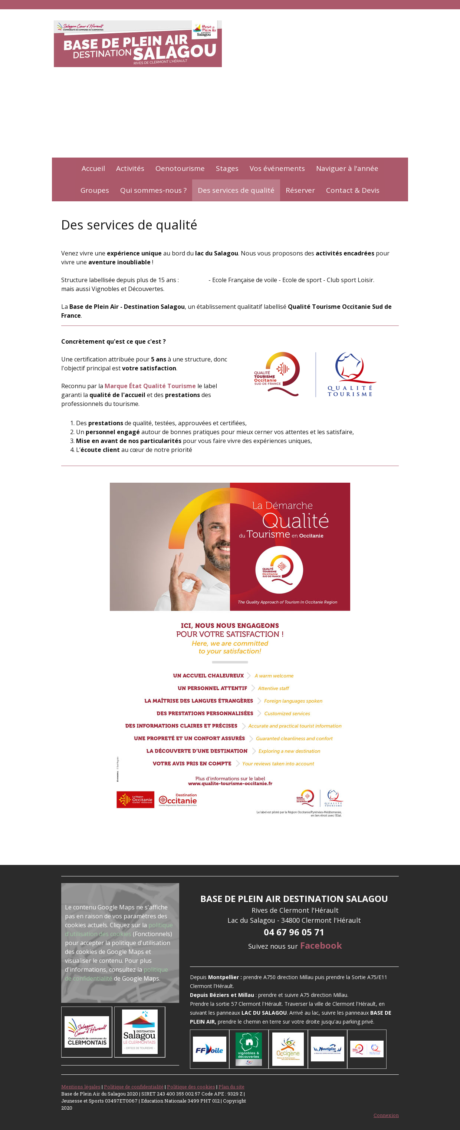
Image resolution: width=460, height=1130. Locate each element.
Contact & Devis (353, 190)
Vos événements (277, 168)
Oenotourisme (180, 168)
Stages (227, 168)
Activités (130, 168)
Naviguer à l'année (347, 168)
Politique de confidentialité (134, 1087)
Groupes (94, 190)
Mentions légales (81, 1087)
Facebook (321, 945)
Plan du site (231, 1087)
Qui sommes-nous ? (153, 190)
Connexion (386, 1115)
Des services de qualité (236, 190)
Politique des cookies (191, 1087)
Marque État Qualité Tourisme (150, 386)
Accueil (93, 168)
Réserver (300, 190)
